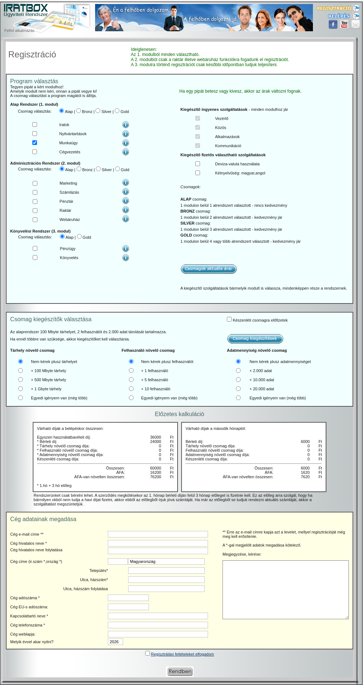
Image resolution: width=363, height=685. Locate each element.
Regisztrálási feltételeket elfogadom (182, 654)
